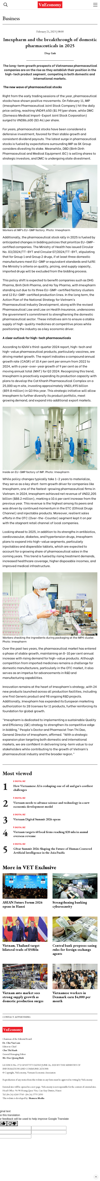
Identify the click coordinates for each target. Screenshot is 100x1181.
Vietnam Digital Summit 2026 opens (36, 819)
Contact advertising (16, 1016)
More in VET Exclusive (29, 867)
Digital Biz (20, 781)
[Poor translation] (12, 1123)
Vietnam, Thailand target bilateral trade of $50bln (21, 947)
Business (11, 18)
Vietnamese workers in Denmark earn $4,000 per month (72, 997)
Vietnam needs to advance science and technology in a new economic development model (51, 804)
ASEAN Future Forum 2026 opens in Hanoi (23, 904)
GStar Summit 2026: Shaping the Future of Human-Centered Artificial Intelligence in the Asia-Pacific (52, 850)
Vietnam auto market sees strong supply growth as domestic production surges (23, 997)
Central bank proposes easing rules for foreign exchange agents (75, 949)
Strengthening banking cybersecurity (70, 904)
